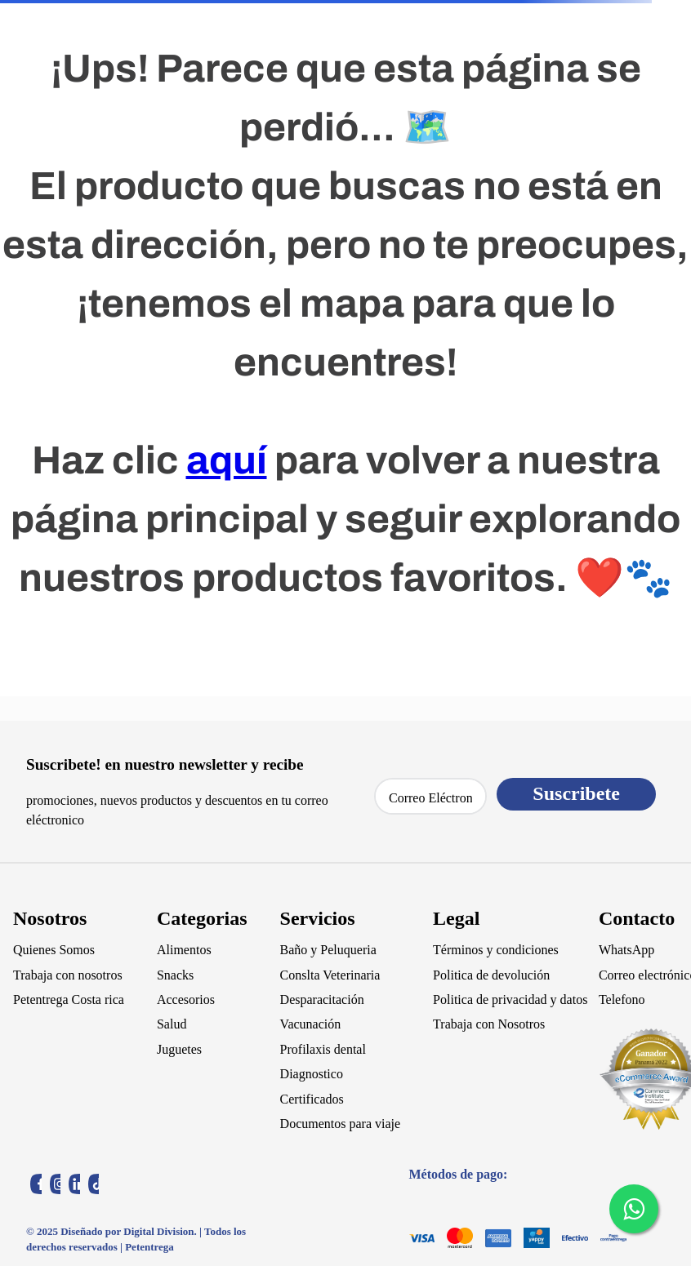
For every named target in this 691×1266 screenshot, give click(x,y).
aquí (226, 460)
